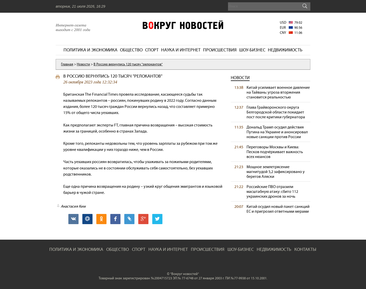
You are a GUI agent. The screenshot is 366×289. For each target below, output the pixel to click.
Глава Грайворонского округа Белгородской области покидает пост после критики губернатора (276, 112)
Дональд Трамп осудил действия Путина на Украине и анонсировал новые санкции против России (277, 132)
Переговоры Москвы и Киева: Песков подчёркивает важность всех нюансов (275, 151)
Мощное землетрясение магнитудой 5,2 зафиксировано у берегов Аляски (276, 171)
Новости (240, 77)
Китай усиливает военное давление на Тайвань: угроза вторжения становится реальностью (278, 92)
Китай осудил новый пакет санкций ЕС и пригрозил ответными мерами (278, 209)
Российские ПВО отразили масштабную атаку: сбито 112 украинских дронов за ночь (272, 191)
